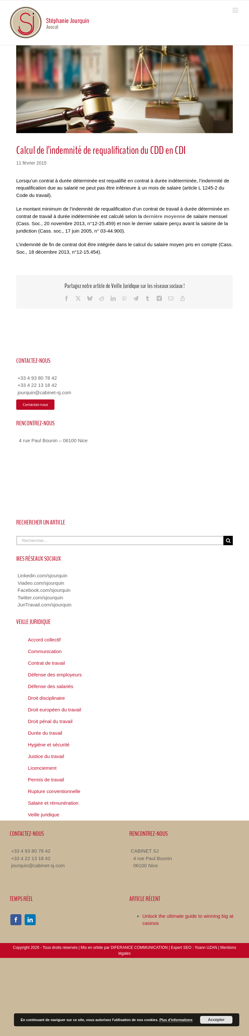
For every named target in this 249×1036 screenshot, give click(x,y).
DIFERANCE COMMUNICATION (139, 947)
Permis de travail (46, 779)
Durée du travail (45, 733)
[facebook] (15, 919)
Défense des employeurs (55, 674)
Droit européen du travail (54, 709)
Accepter (216, 1020)
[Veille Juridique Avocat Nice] (124, 89)
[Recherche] (228, 540)
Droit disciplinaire (46, 698)
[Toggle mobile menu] (235, 10)
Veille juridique (43, 814)
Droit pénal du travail (50, 721)
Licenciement (42, 768)
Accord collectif (44, 639)
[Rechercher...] (119, 540)
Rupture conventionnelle (54, 791)
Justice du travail (46, 756)
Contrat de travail (46, 663)
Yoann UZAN (206, 947)
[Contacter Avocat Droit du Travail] (35, 404)
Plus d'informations (176, 1020)
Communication (45, 651)
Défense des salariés (50, 686)
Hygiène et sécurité (48, 744)
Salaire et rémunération (53, 803)
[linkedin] (30, 919)
